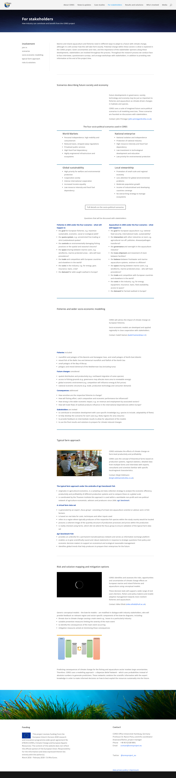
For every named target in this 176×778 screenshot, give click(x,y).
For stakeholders (115, 5)
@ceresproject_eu (128, 755)
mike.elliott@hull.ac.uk (135, 604)
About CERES (69, 5)
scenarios (26, 51)
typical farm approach (31, 59)
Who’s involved (152, 5)
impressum (134, 770)
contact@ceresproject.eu (131, 745)
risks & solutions (29, 62)
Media (164, 5)
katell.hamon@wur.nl (137, 335)
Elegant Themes (39, 774)
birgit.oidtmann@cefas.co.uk (121, 478)
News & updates (84, 5)
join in (24, 47)
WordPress (62, 774)
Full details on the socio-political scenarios (105, 207)
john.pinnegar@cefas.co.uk (140, 119)
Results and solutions (134, 5)
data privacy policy (120, 770)
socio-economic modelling (32, 55)
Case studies (99, 5)
